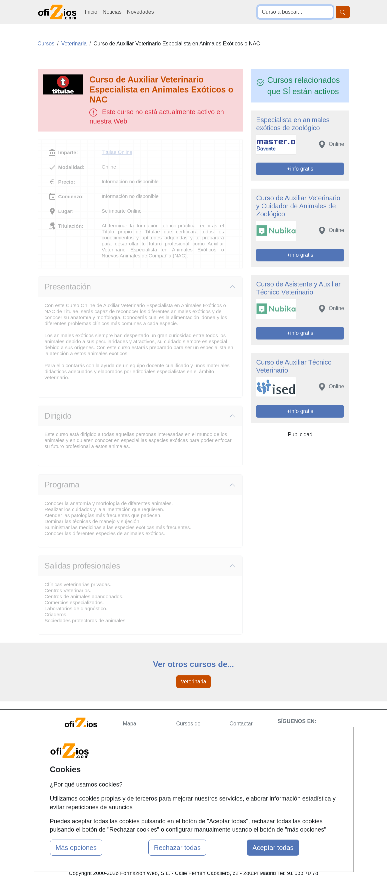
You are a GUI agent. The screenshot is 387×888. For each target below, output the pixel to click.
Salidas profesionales (82, 565)
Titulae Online (117, 152)
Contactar (240, 723)
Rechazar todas (177, 847)
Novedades (140, 12)
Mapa (129, 723)
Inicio (91, 12)
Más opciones (76, 847)
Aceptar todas (272, 847)
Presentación (68, 286)
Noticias (112, 12)
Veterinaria (193, 681)
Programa (62, 484)
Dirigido (58, 415)
